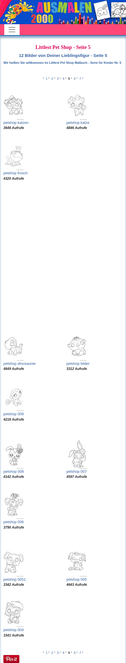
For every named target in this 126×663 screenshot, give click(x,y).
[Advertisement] (63, 257)
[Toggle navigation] (12, 29)
